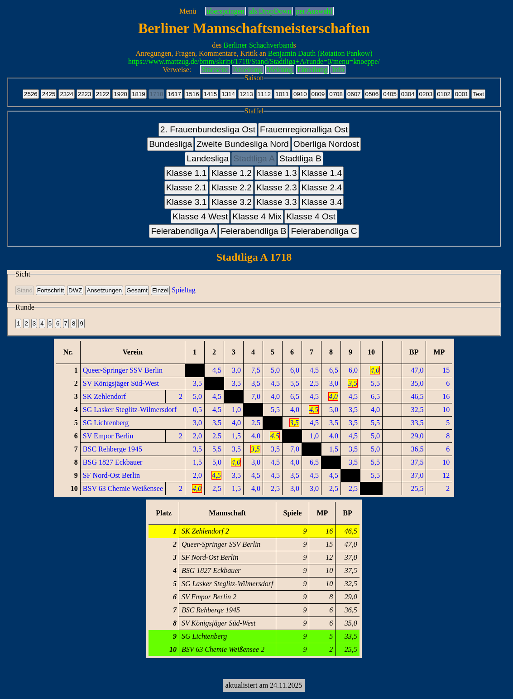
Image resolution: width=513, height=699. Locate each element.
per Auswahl (314, 11)
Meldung (280, 69)
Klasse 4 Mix (257, 216)
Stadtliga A (254, 158)
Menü (187, 11)
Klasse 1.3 (276, 173)
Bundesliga (170, 144)
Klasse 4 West (200, 216)
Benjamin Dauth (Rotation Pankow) (320, 53)
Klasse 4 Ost (311, 216)
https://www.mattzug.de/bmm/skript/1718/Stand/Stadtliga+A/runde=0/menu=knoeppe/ (254, 61)
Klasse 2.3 (276, 187)
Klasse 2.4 (322, 187)
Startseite (215, 69)
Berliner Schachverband (258, 45)
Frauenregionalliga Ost (304, 129)
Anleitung (247, 69)
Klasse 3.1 (186, 202)
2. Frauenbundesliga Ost (207, 129)
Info (338, 69)
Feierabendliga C (324, 231)
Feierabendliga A (183, 231)
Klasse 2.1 (186, 187)
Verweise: (177, 69)
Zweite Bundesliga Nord (243, 144)
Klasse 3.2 (231, 202)
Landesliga (208, 158)
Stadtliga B (300, 158)
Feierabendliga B (253, 231)
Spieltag (183, 290)
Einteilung (312, 69)
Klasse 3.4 (322, 202)
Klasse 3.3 (276, 202)
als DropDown (270, 11)
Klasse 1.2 (231, 173)
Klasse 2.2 (231, 187)
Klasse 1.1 (186, 173)
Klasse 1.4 (322, 173)
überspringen (225, 11)
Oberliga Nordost (326, 144)
